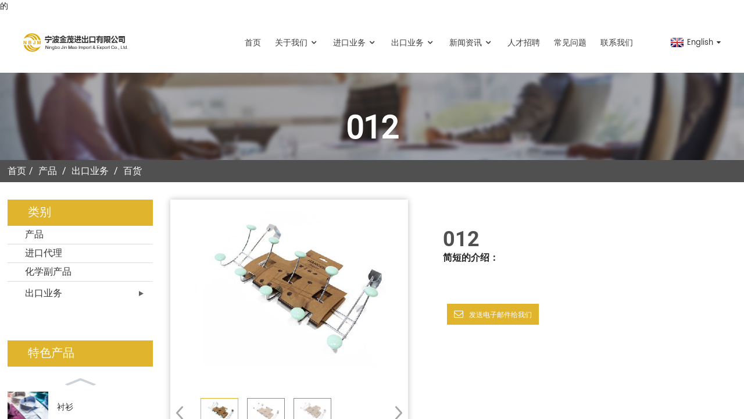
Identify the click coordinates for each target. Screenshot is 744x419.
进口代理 (43, 253)
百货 (132, 170)
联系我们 (616, 42)
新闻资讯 (471, 42)
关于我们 (297, 42)
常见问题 (570, 42)
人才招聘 (523, 42)
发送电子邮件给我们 (500, 315)
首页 (253, 42)
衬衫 (65, 407)
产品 (47, 170)
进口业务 (355, 42)
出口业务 (413, 42)
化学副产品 (48, 271)
